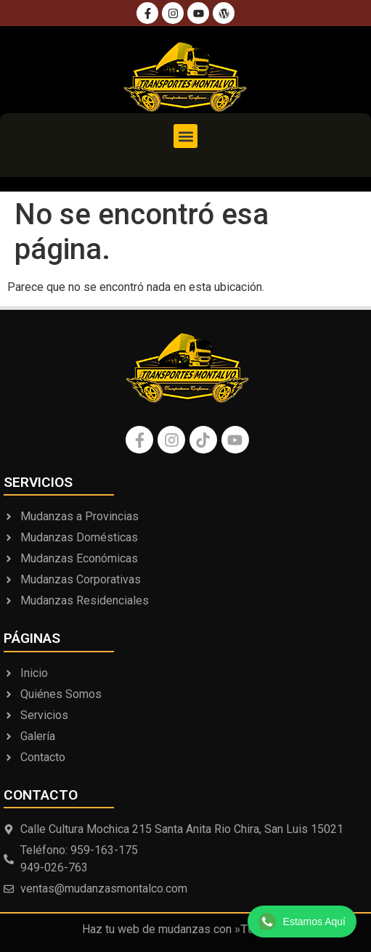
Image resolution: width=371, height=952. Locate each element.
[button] (185, 136)
